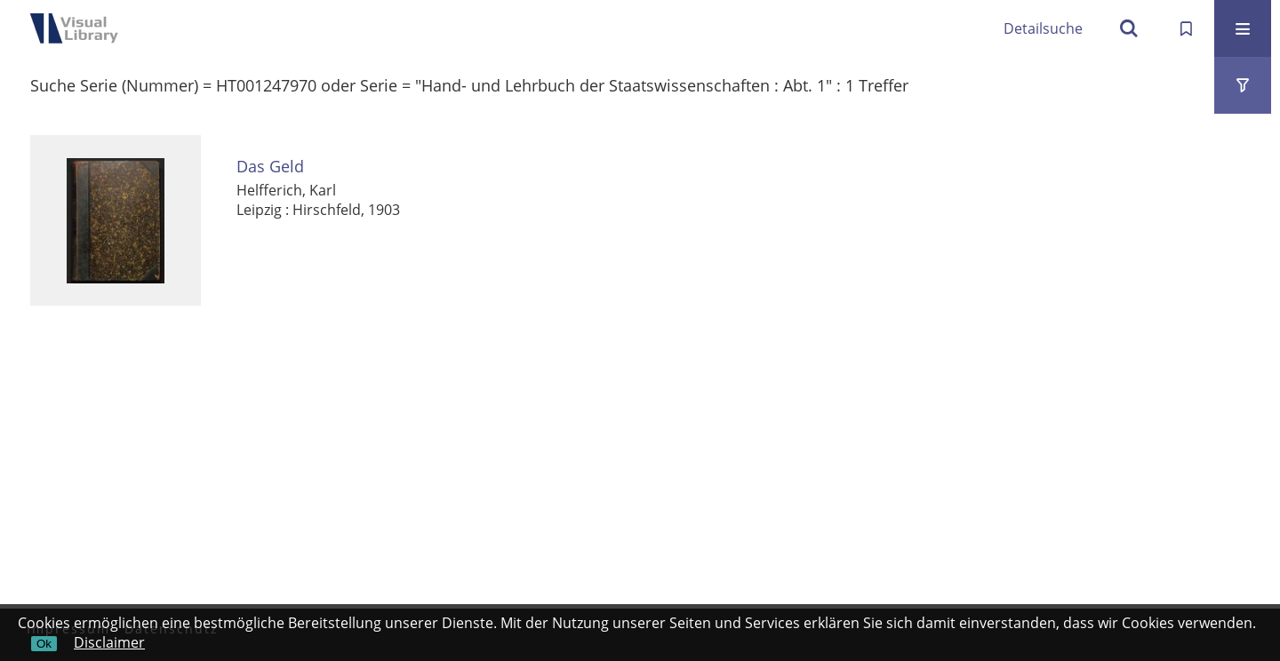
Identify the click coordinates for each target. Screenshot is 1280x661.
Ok (44, 643)
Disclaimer (109, 642)
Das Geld (270, 166)
